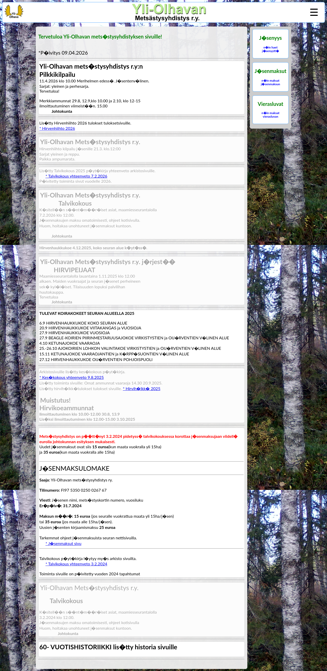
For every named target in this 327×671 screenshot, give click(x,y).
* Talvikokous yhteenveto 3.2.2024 (76, 563)
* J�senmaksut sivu (63, 543)
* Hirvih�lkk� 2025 (141, 388)
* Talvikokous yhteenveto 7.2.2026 (76, 175)
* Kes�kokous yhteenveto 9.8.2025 (71, 377)
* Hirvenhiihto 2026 (57, 128)
